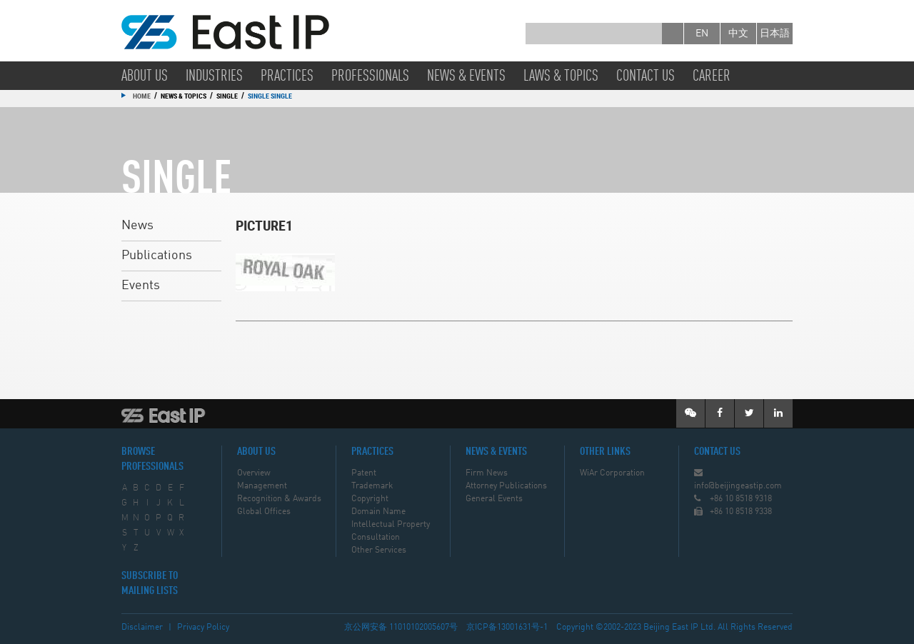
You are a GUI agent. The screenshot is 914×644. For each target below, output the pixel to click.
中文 (738, 34)
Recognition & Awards (279, 499)
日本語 (775, 34)
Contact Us (645, 76)
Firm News (487, 473)
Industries (214, 76)
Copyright (369, 499)
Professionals (370, 76)
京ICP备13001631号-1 (507, 627)
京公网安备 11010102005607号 (401, 627)
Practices (287, 76)
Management (262, 486)
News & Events (466, 76)
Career (711, 76)
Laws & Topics (560, 76)
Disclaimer (142, 627)
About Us (144, 76)
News (137, 225)
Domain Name (378, 512)
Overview (254, 473)
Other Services (378, 550)
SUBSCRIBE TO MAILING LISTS (149, 583)
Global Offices (264, 512)
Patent (363, 473)
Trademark (372, 486)
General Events (494, 499)
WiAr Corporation (612, 473)
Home (142, 96)
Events (140, 285)
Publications (156, 255)
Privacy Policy (203, 627)
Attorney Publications (506, 486)
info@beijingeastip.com (738, 486)
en (701, 34)
